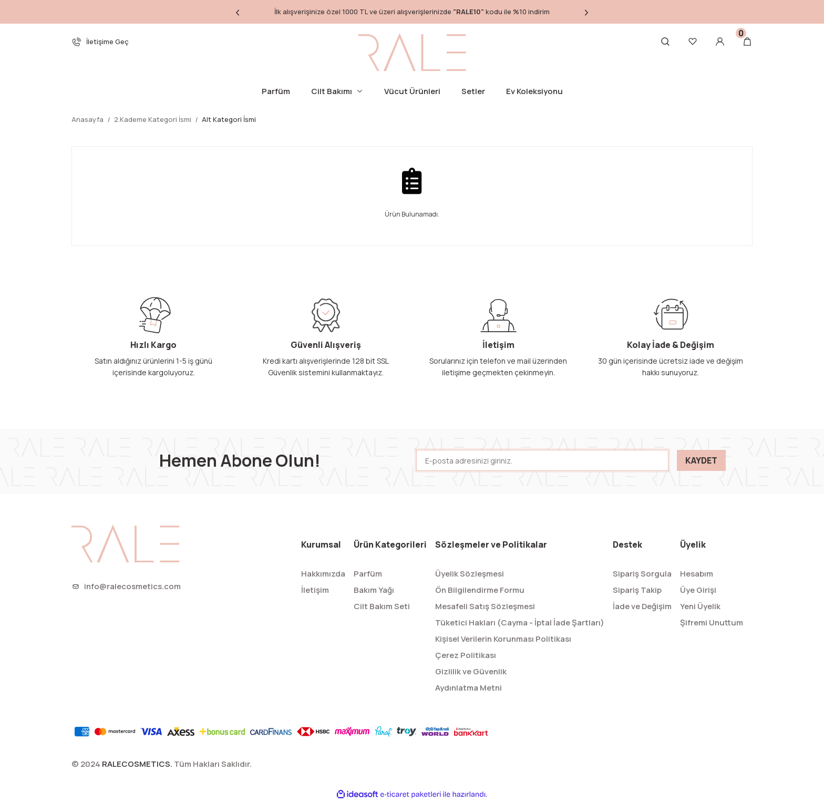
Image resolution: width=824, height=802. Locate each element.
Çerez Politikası (465, 655)
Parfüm (368, 573)
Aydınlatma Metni (468, 687)
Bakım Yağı (374, 589)
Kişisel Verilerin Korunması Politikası (503, 638)
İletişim (315, 589)
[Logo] (412, 52)
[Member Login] (720, 41)
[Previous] (237, 12)
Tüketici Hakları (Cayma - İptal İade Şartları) (519, 622)
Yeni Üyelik (700, 606)
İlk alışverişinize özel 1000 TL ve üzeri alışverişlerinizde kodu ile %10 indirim (412, 11)
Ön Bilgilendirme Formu (479, 589)
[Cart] (747, 41)
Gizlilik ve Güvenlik (471, 671)
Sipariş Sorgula (642, 573)
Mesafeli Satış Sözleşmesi (485, 606)
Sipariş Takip (637, 589)
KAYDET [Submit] (701, 460)
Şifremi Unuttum (711, 622)
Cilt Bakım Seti (382, 606)
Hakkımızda (323, 573)
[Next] (586, 12)
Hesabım (696, 573)
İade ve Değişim (642, 606)
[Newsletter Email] (542, 460)
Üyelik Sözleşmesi (469, 573)
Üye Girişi (698, 589)
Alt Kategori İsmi (229, 119)
